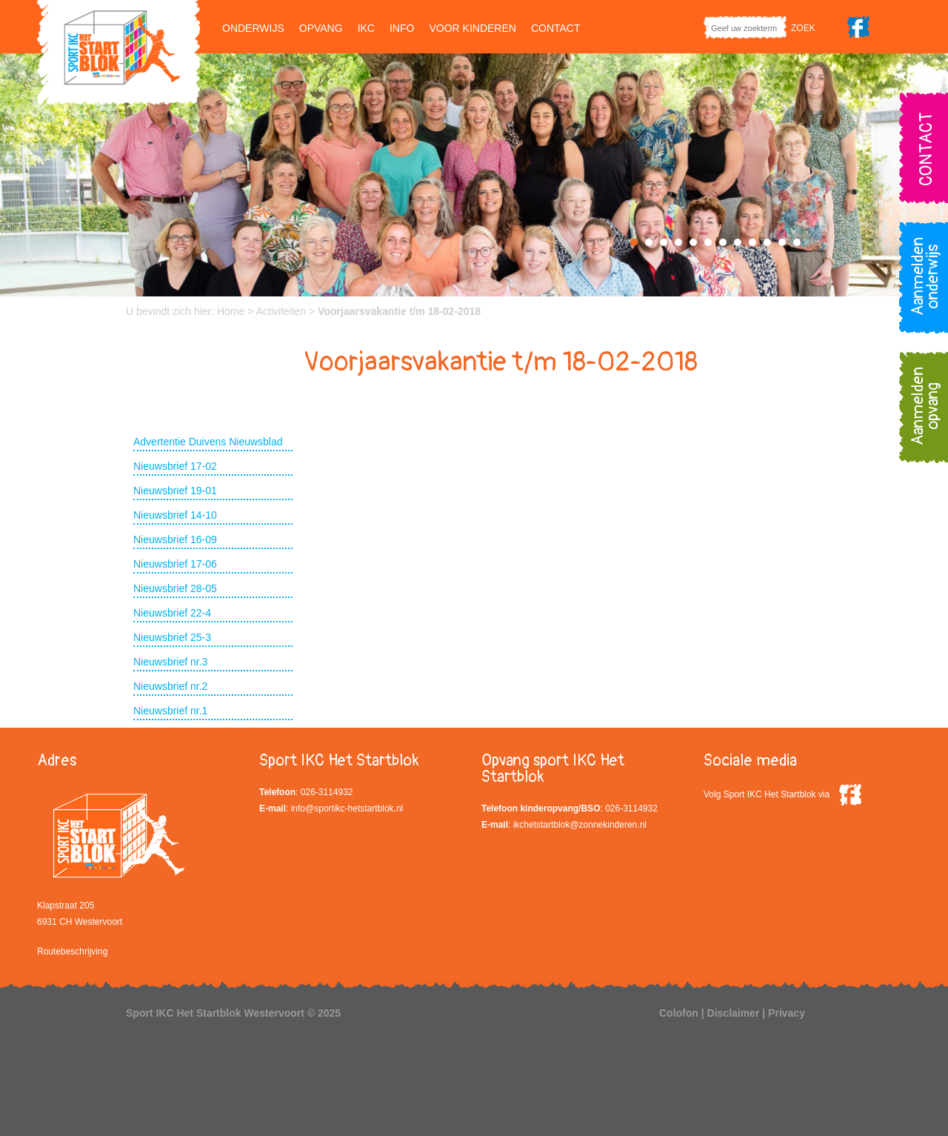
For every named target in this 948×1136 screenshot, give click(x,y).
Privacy (786, 1013)
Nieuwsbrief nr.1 (170, 711)
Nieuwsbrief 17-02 (175, 466)
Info (402, 28)
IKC (366, 28)
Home (230, 311)
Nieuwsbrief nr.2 (170, 686)
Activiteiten (281, 311)
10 (767, 242)
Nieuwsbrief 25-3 (172, 637)
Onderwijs (253, 28)
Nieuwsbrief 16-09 (175, 539)
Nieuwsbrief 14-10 (175, 515)
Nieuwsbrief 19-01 (175, 490)
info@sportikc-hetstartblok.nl (347, 808)
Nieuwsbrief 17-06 (175, 564)
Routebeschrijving (72, 951)
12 (797, 242)
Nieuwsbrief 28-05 (175, 588)
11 (782, 242)
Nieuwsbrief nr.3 (170, 662)
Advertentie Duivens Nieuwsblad (208, 442)
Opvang (321, 28)
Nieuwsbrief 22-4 (172, 613)
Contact (556, 28)
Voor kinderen (472, 28)
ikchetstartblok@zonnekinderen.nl (580, 825)
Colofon (678, 1013)
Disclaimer (733, 1013)
